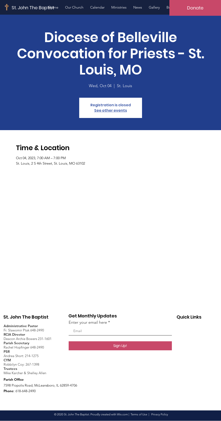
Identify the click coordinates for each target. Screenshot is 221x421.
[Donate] (195, 8)
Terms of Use (139, 414)
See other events (110, 110)
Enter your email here (88, 322)
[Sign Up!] (120, 345)
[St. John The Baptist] (33, 7)
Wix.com (122, 414)
